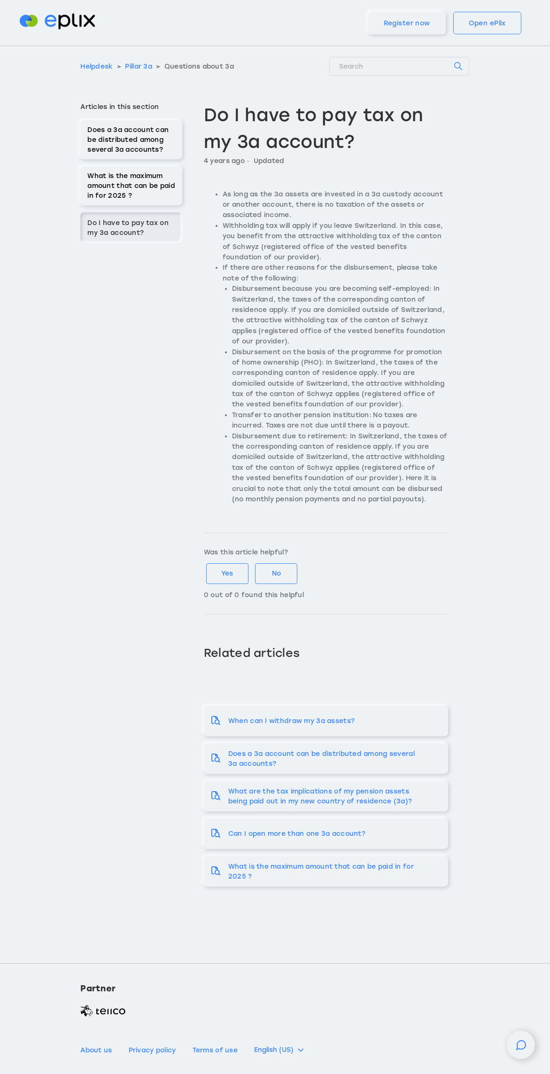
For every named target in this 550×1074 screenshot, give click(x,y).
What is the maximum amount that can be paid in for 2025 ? (131, 186)
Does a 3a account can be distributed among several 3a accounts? (128, 140)
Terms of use (215, 1050)
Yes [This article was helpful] (227, 573)
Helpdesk (96, 66)
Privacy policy (152, 1050)
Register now (407, 23)
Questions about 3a (199, 66)
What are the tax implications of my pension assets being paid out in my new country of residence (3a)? (320, 796)
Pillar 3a (138, 66)
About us (96, 1050)
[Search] (399, 66)
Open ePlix (487, 23)
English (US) (279, 1050)
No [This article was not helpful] (276, 573)
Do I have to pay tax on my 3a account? (127, 228)
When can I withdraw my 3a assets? (291, 721)
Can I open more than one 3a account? (296, 834)
